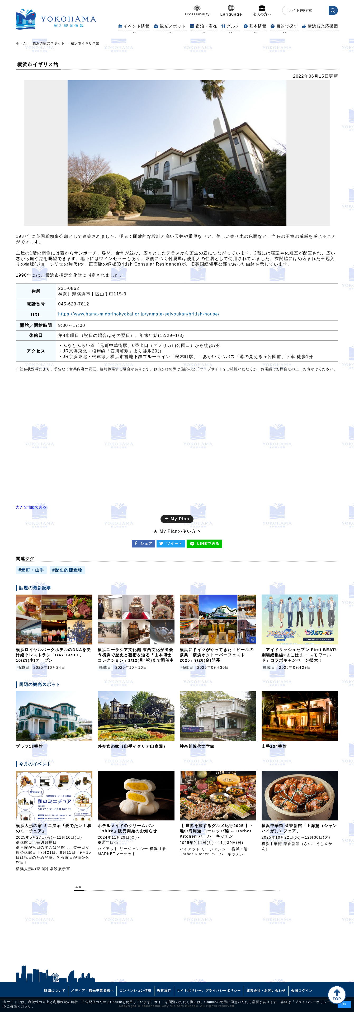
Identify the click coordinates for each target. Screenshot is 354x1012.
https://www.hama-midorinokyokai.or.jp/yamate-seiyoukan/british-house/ (139, 314)
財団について (54, 990)
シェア (144, 543)
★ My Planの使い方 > (177, 531)
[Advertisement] (177, 932)
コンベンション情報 (135, 990)
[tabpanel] (177, 153)
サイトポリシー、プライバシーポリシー (209, 990)
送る (204, 544)
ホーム (21, 43)
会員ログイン (302, 990)
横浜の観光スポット (49, 43)
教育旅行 (164, 990)
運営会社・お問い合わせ (266, 990)
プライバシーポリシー (313, 1002)
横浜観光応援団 (320, 26)
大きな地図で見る (31, 507)
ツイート (171, 543)
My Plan (177, 519)
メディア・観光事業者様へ (92, 990)
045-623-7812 (73, 304)
